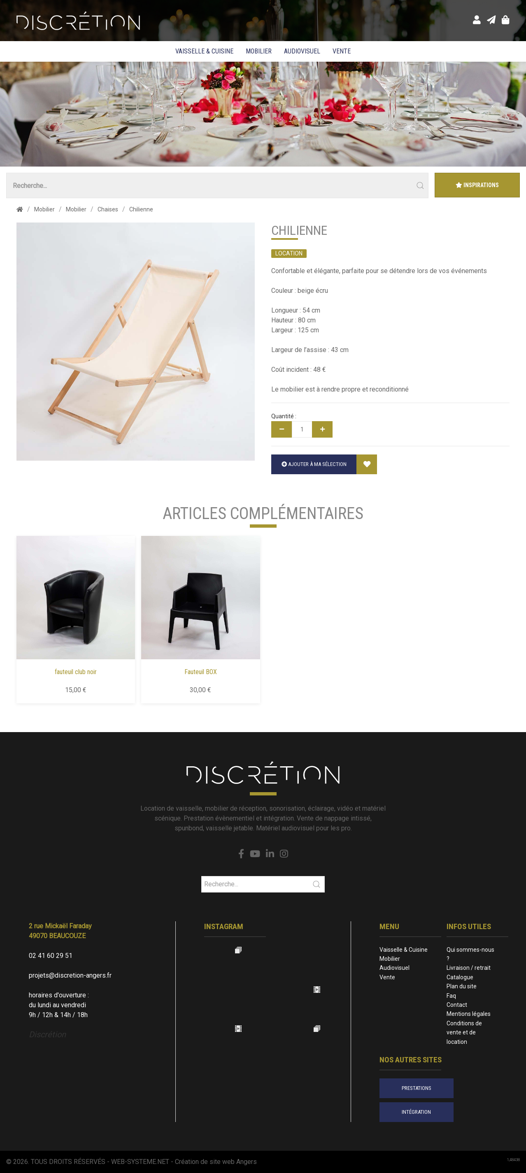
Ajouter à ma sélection (314, 464)
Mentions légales (469, 1014)
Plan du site (462, 986)
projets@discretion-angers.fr (70, 975)
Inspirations (477, 185)
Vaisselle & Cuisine (204, 51)
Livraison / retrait (469, 967)
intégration (416, 1112)
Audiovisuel (302, 51)
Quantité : (283, 416)
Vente (342, 51)
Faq (451, 995)
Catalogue (460, 977)
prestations (416, 1088)
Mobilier (259, 51)
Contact (457, 1004)
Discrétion (47, 1034)
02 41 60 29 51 (50, 956)
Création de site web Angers (216, 1162)
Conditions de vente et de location (464, 1032)
